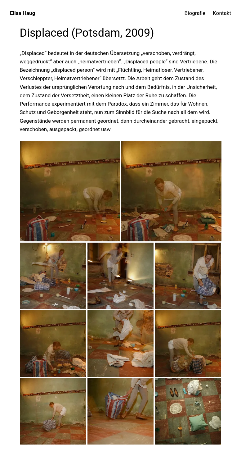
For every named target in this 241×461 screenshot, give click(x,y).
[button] (70, 191)
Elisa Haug (22, 13)
